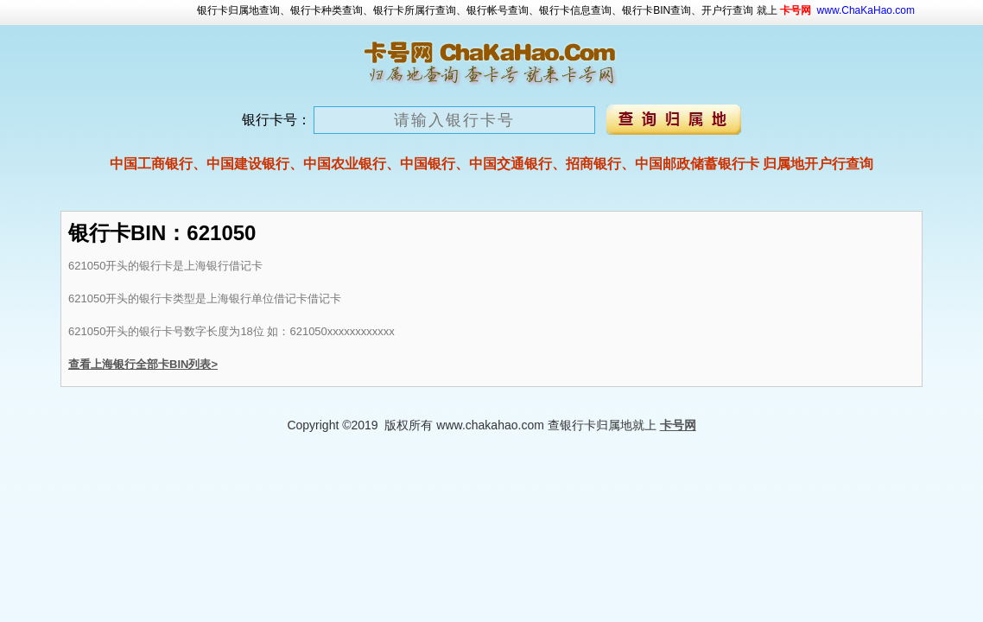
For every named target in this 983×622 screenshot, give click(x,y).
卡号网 (678, 425)
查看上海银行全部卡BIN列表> (143, 364)
